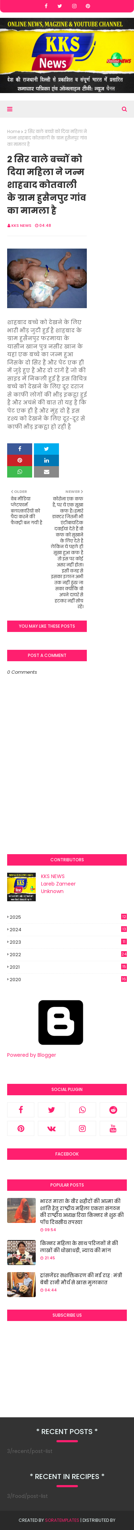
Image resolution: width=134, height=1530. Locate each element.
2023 (68, 942)
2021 (68, 967)
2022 (68, 954)
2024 (68, 929)
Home (13, 131)
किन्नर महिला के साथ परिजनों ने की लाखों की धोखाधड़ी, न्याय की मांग (79, 1247)
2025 (68, 917)
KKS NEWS (21, 225)
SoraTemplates (62, 1520)
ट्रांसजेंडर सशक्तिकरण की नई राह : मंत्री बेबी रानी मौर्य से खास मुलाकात (81, 1279)
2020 (68, 979)
